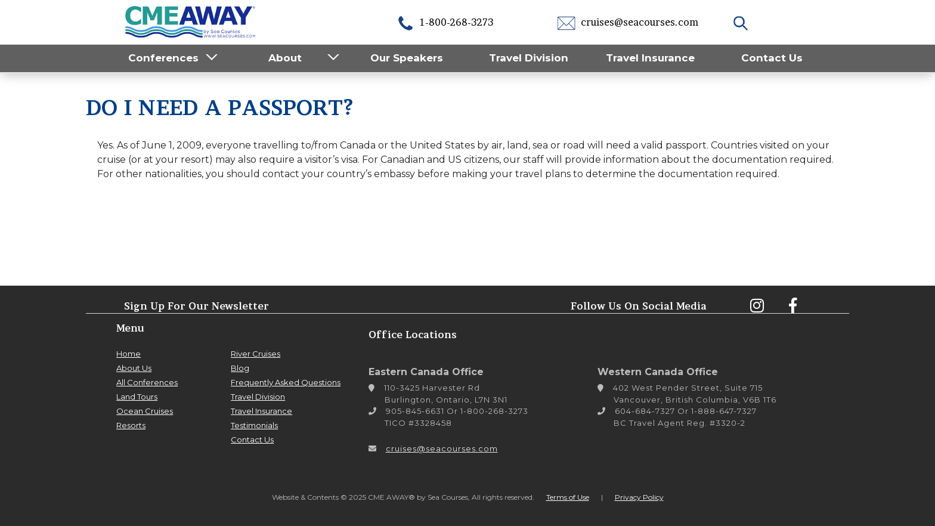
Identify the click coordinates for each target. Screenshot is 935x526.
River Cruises (255, 353)
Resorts (130, 425)
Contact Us (772, 58)
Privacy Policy (639, 497)
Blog (240, 368)
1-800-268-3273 (445, 22)
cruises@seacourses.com (628, 22)
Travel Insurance (650, 58)
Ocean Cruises (144, 411)
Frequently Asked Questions (285, 382)
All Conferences (147, 382)
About (285, 58)
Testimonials (254, 425)
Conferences (163, 58)
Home (128, 353)
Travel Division (528, 58)
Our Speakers (406, 58)
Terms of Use (567, 497)
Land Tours (136, 396)
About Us (133, 368)
